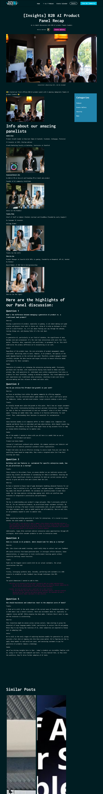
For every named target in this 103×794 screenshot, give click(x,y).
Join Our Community (88, 3)
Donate (73, 3)
